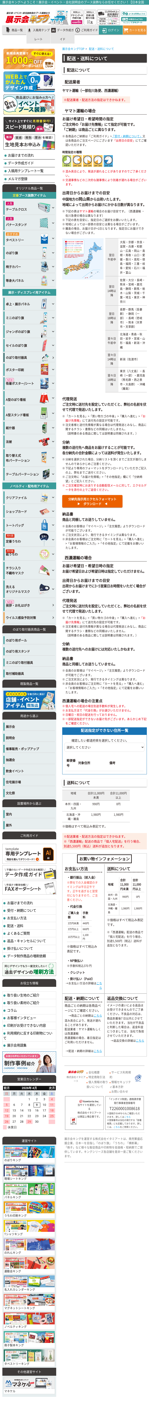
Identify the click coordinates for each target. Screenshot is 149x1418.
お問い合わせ (119, 1091)
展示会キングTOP (73, 49)
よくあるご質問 (18, 933)
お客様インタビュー (21, 1017)
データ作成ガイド (20, 162)
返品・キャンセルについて (26, 940)
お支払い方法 (16, 917)
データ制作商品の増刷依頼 (26, 955)
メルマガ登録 (17, 178)
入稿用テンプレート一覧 (25, 170)
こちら (99, 985)
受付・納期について (21, 910)
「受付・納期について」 (127, 136)
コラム (11, 1010)
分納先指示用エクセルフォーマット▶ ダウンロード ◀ (92, 501)
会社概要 (94, 1072)
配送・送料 (14, 925)
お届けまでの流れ (20, 155)
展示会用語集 (16, 1045)
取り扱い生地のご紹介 (22, 995)
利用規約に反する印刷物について (27, 1036)
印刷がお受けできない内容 (26, 1025)
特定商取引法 (96, 1077)
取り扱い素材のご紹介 (22, 1002)
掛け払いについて (19, 948)
